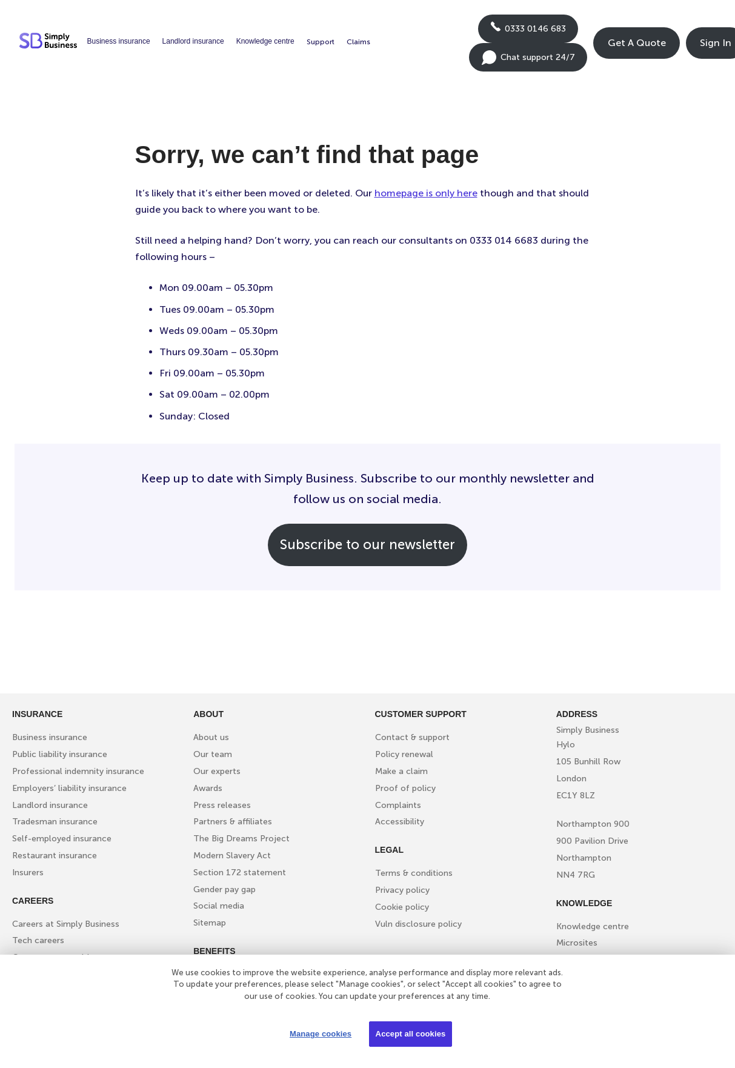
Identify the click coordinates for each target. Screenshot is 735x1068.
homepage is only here (425, 193)
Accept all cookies (411, 1033)
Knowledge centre (265, 41)
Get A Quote (637, 42)
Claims (358, 42)
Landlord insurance (193, 41)
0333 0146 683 (528, 32)
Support (320, 42)
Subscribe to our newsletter (367, 544)
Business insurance (118, 41)
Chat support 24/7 (528, 61)
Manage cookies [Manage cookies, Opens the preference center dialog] (320, 1033)
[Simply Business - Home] (50, 43)
